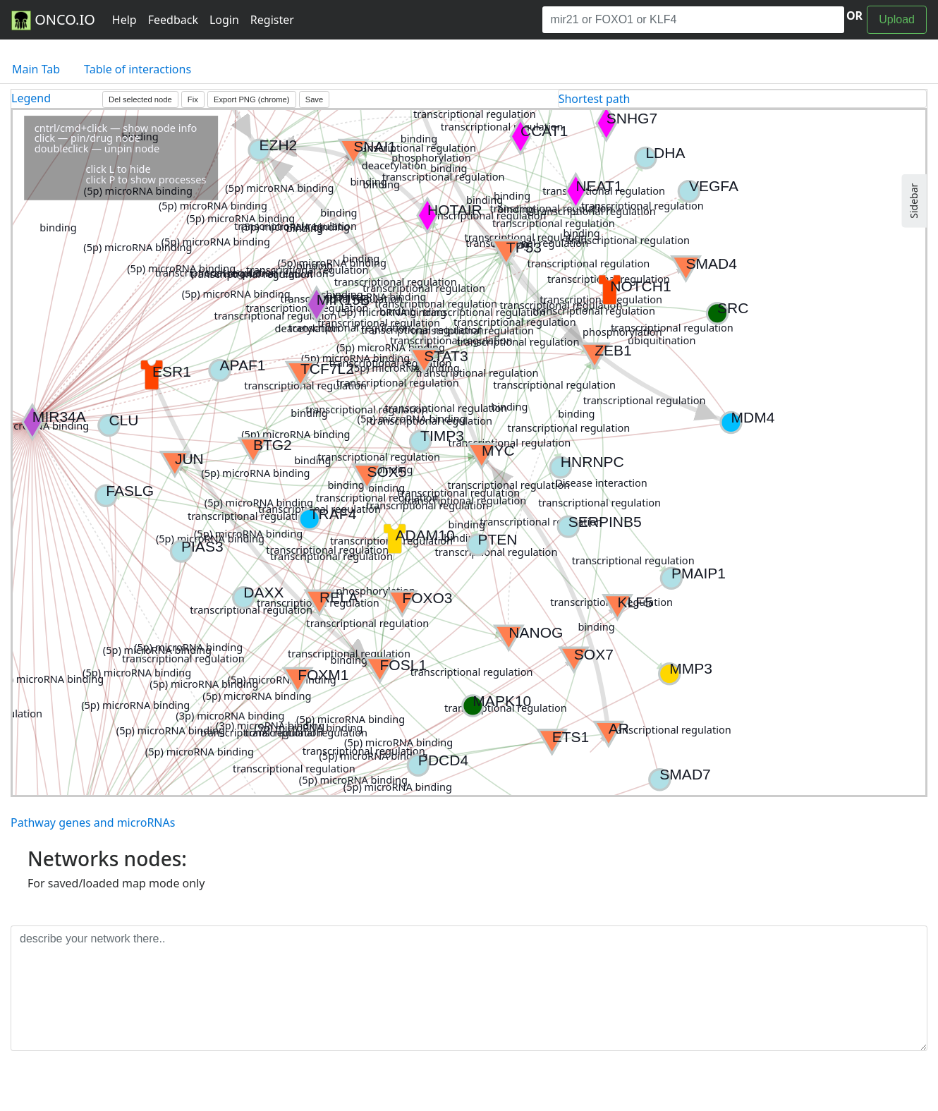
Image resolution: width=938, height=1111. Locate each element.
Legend (31, 98)
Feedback (173, 20)
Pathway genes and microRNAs (93, 822)
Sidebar (913, 201)
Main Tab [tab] (36, 69)
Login (224, 20)
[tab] (742, 98)
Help (124, 20)
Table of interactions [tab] (137, 69)
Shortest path (595, 99)
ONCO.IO (53, 20)
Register (272, 20)
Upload (897, 19)
